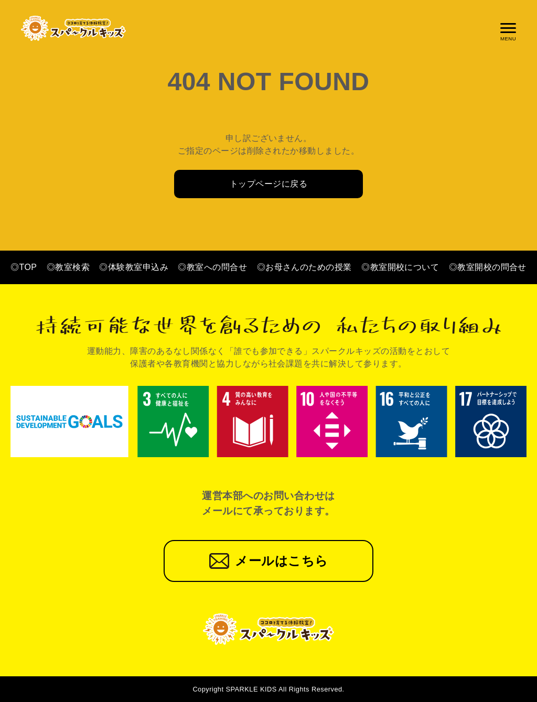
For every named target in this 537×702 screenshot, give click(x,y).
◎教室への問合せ (212, 267)
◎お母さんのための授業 (304, 267)
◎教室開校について (400, 267)
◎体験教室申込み (133, 267)
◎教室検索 (68, 267)
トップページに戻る (268, 183)
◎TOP (23, 267)
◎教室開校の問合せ (488, 267)
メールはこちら (281, 561)
